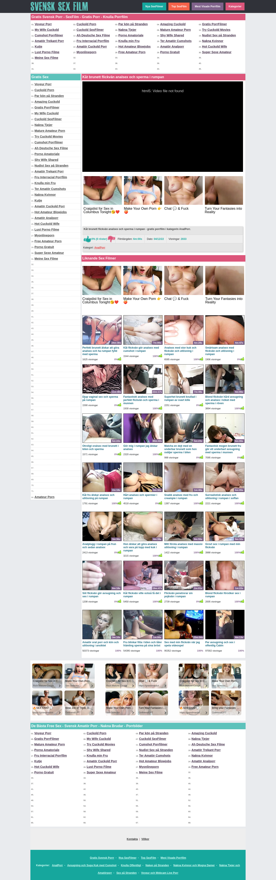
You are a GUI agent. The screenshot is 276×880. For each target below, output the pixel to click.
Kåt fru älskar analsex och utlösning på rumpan (98, 497)
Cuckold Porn (86, 24)
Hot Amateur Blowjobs (134, 46)
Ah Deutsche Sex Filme (93, 35)
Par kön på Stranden (133, 24)
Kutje (38, 46)
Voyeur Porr (43, 24)
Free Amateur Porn (132, 52)
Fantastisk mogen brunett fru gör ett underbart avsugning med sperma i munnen (223, 449)
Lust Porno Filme (47, 52)
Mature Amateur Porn (175, 29)
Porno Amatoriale (130, 35)
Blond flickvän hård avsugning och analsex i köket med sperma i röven (224, 400)
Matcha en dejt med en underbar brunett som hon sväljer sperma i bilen (180, 449)
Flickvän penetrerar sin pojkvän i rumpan (178, 595)
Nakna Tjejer (127, 29)
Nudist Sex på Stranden (219, 35)
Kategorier (235, 6)
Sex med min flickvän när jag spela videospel (182, 644)
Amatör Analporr (172, 46)
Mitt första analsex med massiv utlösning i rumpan (183, 546)
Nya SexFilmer (154, 6)
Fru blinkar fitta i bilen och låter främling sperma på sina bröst (142, 644)
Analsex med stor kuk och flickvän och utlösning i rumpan (180, 351)
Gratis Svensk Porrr (102, 857)
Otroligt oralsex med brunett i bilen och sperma (100, 447)
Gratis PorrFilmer (214, 24)
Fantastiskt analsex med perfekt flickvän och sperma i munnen (141, 400)
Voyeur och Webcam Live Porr (159, 872)
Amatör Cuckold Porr (92, 46)
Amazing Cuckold (172, 24)
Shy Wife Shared (172, 35)
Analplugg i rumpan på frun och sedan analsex (99, 546)
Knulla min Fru (129, 41)
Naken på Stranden (157, 865)
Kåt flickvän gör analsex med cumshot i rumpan (141, 349)
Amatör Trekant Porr (49, 41)
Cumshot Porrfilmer (49, 35)
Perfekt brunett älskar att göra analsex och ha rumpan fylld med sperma (100, 351)
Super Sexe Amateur (216, 52)
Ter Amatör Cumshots (175, 41)
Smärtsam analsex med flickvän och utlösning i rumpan (219, 351)
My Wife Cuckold (47, 29)
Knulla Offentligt (131, 865)
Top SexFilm (179, 6)
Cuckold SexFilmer (90, 29)
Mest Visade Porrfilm (207, 6)
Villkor (145, 839)
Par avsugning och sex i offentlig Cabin (220, 644)
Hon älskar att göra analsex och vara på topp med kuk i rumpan (140, 547)
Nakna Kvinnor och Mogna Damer (194, 865)
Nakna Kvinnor (212, 41)
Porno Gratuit (170, 52)
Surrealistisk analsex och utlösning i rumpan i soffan (221, 497)
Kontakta (132, 839)
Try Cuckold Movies (216, 29)
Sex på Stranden (126, 872)
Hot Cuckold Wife (214, 46)
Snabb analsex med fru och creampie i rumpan (181, 497)
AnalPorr (99, 247)
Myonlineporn (86, 52)
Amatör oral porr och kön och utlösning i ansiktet (100, 644)
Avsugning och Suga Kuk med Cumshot (91, 865)
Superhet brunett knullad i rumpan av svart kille (180, 398)
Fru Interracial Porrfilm (93, 41)
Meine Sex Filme (46, 57)
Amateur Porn (44, 497)
